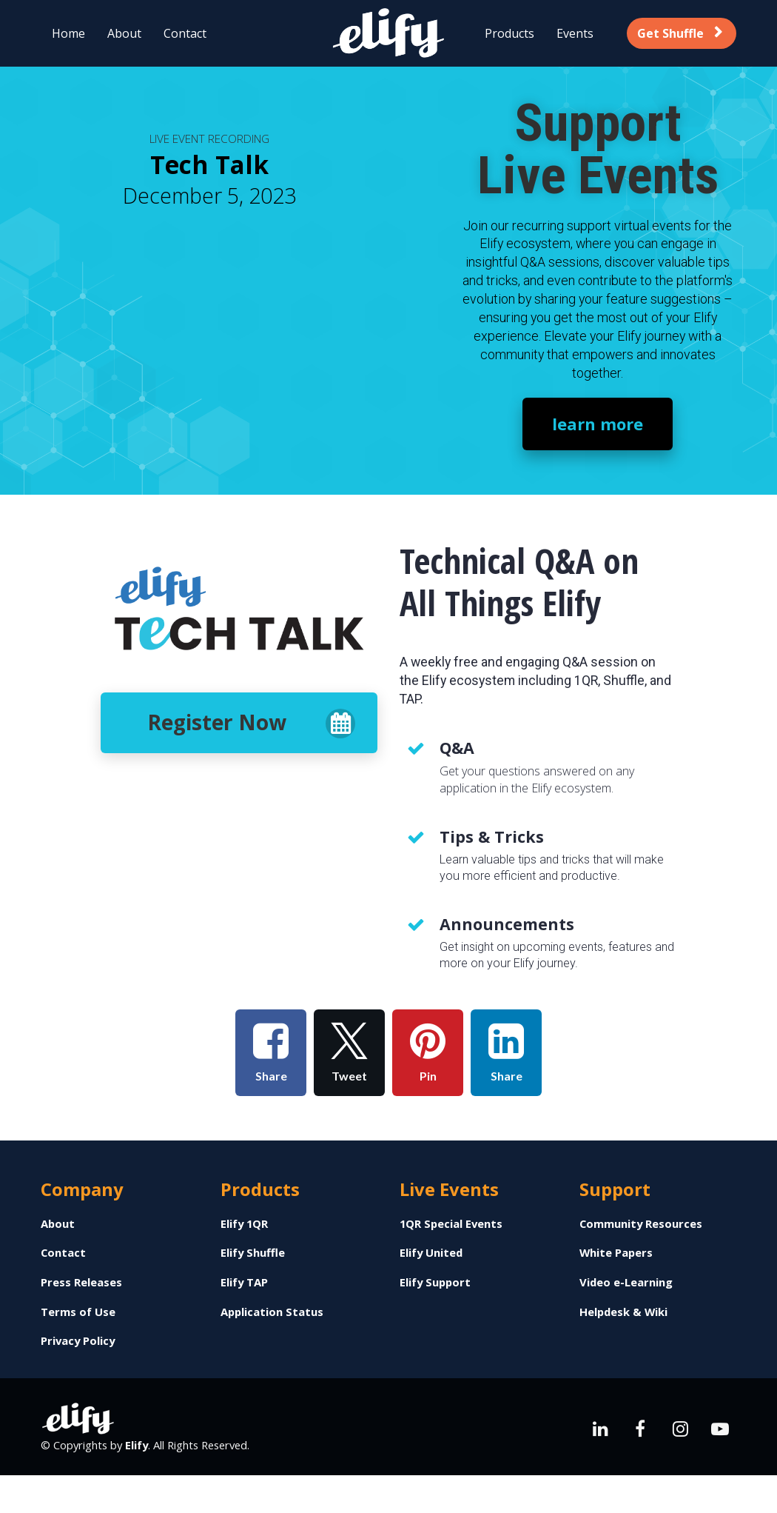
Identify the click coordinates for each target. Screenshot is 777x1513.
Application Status (272, 1312)
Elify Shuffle (253, 1253)
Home (68, 33)
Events (574, 33)
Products (509, 33)
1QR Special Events (451, 1224)
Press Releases (81, 1282)
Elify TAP (244, 1282)
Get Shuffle (679, 33)
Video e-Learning (626, 1282)
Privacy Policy (78, 1341)
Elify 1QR (244, 1224)
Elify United (431, 1253)
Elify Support (435, 1282)
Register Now (251, 723)
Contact (185, 33)
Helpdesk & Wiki (623, 1312)
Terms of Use (78, 1312)
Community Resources (640, 1224)
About (124, 33)
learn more (597, 424)
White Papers (616, 1253)
